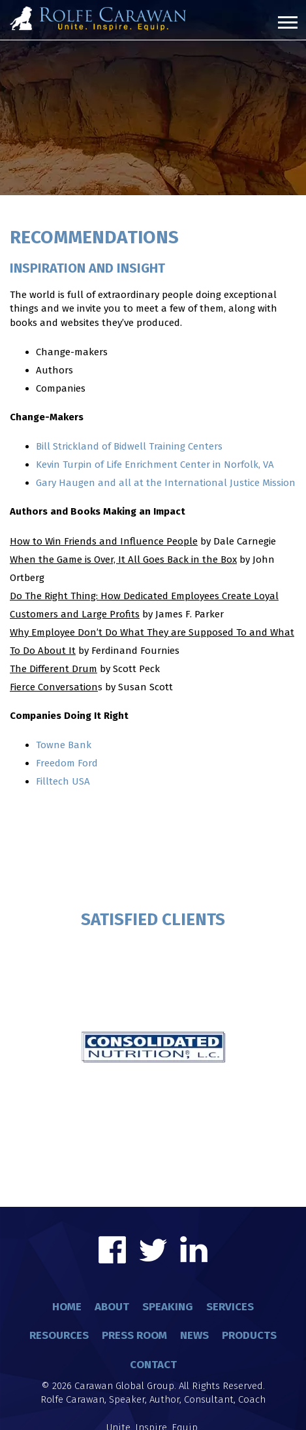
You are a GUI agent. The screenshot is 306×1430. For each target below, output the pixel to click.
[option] (153, 967)
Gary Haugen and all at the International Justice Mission (166, 483)
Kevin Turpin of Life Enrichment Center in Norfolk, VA (155, 464)
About (112, 1307)
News (194, 1335)
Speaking (167, 1307)
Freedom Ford (67, 763)
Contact (153, 1364)
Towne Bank (63, 745)
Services (230, 1307)
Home (67, 1307)
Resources (59, 1335)
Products (249, 1335)
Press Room (134, 1335)
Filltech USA (63, 781)
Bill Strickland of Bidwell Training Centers (129, 446)
